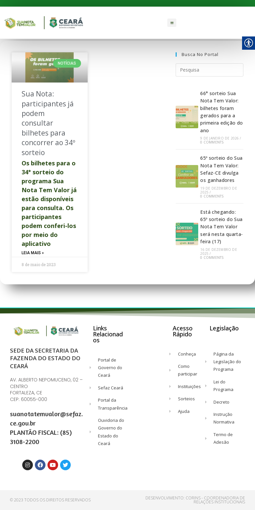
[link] (44, 23)
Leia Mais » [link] (33, 253)
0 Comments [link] (211, 142)
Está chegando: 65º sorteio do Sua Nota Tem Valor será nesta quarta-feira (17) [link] (221, 227)
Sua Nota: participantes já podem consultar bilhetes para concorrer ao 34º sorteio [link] (48, 123)
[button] (172, 23)
